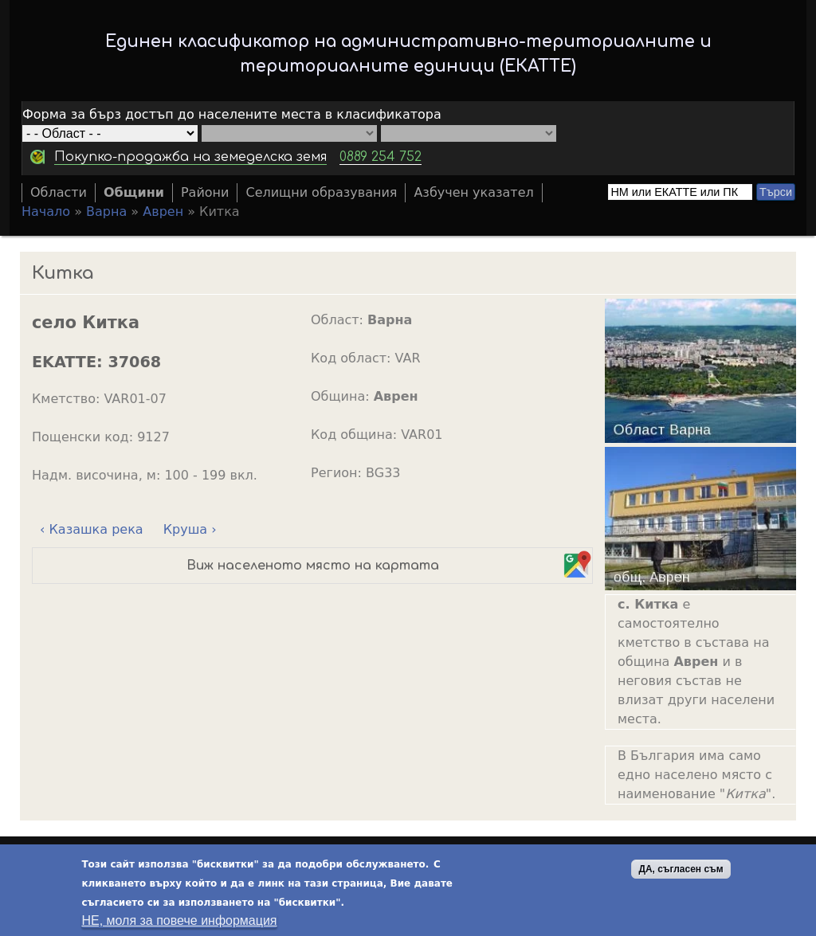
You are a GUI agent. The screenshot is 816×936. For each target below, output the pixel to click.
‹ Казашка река (91, 529)
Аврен (163, 211)
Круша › (190, 529)
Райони (205, 192)
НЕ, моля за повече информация (179, 923)
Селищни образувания (321, 192)
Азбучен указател (473, 192)
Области (58, 192)
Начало (46, 211)
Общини (134, 192)
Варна (106, 211)
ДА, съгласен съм (680, 872)
